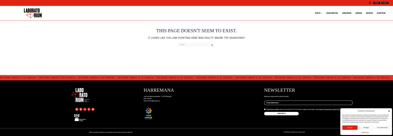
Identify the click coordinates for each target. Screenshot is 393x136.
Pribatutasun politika (272, 111)
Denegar (366, 127)
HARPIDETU (281, 115)
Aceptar (350, 127)
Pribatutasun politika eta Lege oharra (294, 132)
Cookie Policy (365, 132)
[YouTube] (92, 109)
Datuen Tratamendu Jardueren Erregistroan (333, 111)
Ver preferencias (382, 127)
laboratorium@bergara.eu (152, 101)
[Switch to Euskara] (384, 3)
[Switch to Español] (376, 3)
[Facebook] (80, 109)
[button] (389, 111)
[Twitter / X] (84, 109)
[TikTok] (88, 109)
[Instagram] (76, 109)
